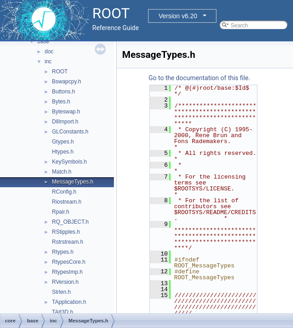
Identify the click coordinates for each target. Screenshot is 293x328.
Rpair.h (60, 212)
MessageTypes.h (72, 182)
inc (48, 61)
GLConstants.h (70, 131)
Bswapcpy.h (66, 81)
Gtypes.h (63, 141)
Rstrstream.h (67, 242)
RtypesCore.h (68, 262)
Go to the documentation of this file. (199, 78)
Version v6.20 (178, 16)
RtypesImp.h (67, 272)
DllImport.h (65, 121)
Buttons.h (63, 91)
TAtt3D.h (62, 312)
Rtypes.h (62, 252)
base (43, 41)
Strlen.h (61, 292)
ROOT (60, 71)
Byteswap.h (66, 111)
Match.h (62, 172)
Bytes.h (61, 101)
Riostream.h (67, 202)
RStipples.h (66, 232)
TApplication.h (69, 302)
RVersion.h (65, 282)
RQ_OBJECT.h (70, 222)
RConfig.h (64, 192)
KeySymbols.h (69, 162)
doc (49, 51)
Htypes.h (62, 152)
